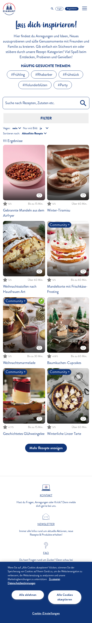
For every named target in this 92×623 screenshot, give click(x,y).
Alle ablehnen (27, 595)
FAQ (46, 553)
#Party (63, 85)
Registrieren (72, 8)
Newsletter (46, 524)
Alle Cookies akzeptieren (65, 597)
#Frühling (18, 74)
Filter (46, 118)
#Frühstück (71, 74)
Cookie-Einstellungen (46, 613)
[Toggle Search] (52, 8)
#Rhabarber (43, 74)
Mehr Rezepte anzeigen (46, 448)
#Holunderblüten (35, 85)
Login (59, 8)
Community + (60, 224)
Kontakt (46, 495)
